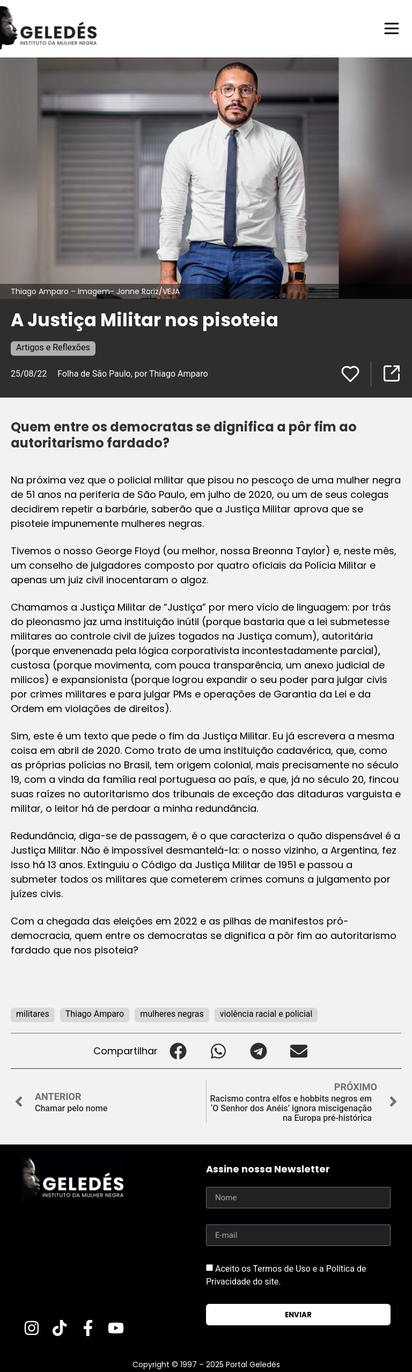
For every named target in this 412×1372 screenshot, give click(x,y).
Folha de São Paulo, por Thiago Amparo (132, 374)
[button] (178, 1051)
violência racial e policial (266, 1014)
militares (32, 1014)
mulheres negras (171, 1014)
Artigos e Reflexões (53, 347)
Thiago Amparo (94, 1014)
